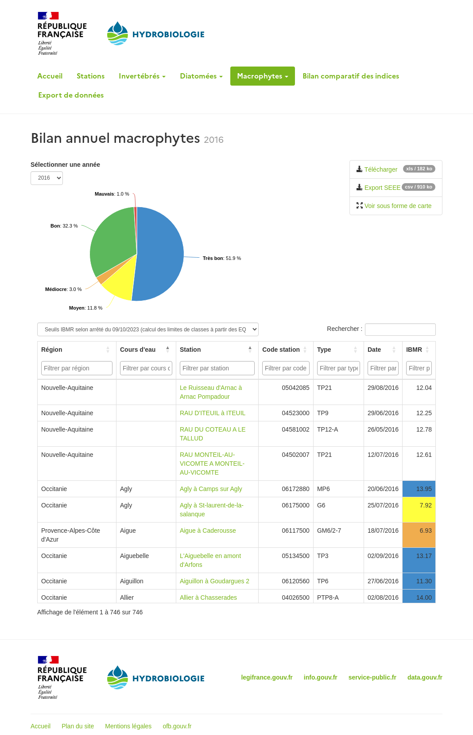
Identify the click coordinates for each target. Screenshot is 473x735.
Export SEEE (382, 187)
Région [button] (51, 349)
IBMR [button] (414, 349)
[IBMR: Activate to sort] (419, 349)
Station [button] (190, 349)
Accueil (49, 76)
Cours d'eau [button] (137, 349)
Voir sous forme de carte (398, 205)
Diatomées (201, 76)
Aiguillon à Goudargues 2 (214, 581)
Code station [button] (281, 349)
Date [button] (374, 349)
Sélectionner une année (65, 164)
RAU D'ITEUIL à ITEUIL (212, 413)
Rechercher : (344, 328)
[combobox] (76, 368)
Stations (91, 76)
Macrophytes (262, 76)
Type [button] (324, 349)
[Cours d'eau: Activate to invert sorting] (146, 349)
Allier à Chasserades (208, 597)
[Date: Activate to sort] (383, 349)
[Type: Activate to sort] (339, 349)
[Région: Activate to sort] (77, 349)
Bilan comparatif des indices (350, 76)
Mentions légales (128, 726)
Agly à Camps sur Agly (211, 488)
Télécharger (381, 169)
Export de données (71, 95)
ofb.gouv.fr (177, 726)
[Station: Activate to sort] (217, 349)
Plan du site (78, 726)
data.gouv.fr (424, 677)
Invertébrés (142, 76)
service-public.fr (372, 677)
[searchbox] (78, 368)
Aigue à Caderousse (208, 530)
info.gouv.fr (320, 677)
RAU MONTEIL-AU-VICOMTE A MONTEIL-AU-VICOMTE (212, 463)
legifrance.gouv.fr (266, 677)
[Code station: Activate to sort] (286, 349)
